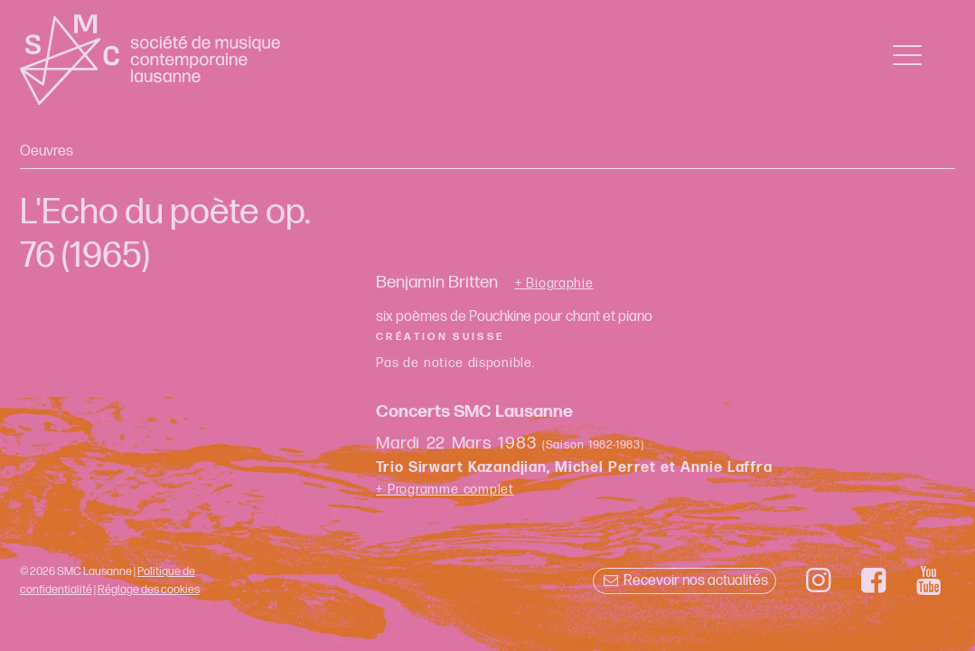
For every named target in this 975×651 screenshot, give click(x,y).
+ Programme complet (445, 489)
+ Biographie (554, 284)
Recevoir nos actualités (684, 581)
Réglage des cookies (149, 589)
